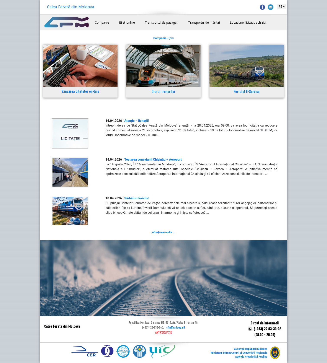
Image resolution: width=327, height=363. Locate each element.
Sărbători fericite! (136, 198)
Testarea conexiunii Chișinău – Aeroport (153, 159)
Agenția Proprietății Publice (251, 356)
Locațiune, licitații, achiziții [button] (248, 22)
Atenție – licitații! (136, 121)
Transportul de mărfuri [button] (204, 22)
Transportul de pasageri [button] (161, 22)
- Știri (163, 38)
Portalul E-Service (247, 92)
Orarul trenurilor (163, 92)
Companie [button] (102, 22)
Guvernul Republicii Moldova (250, 348)
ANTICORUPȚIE (163, 332)
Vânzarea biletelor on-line (80, 92)
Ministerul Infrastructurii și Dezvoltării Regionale (239, 352)
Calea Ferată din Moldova (70, 6)
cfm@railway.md (175, 327)
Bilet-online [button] (127, 22)
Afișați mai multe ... (163, 232)
